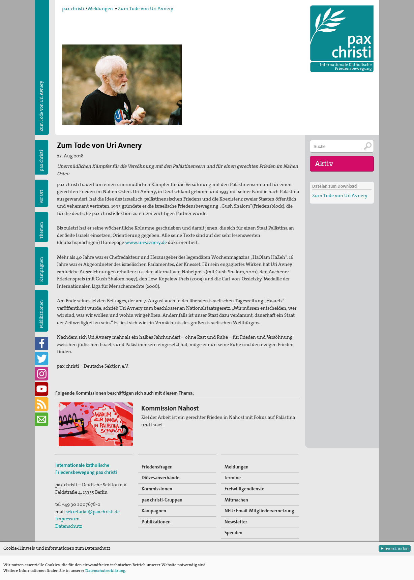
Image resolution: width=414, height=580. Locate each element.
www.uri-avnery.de (146, 242)
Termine (233, 478)
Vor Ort (41, 197)
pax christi (73, 8)
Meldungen (100, 8)
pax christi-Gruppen (162, 500)
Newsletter (236, 522)
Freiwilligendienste (244, 489)
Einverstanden (395, 548)
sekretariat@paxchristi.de (93, 512)
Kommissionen (157, 489)
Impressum (67, 519)
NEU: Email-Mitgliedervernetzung (259, 511)
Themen (41, 230)
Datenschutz (68, 526)
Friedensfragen (157, 467)
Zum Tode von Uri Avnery (145, 8)
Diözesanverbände (160, 478)
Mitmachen (236, 500)
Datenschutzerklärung (105, 570)
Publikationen (41, 314)
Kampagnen (41, 269)
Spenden (233, 532)
